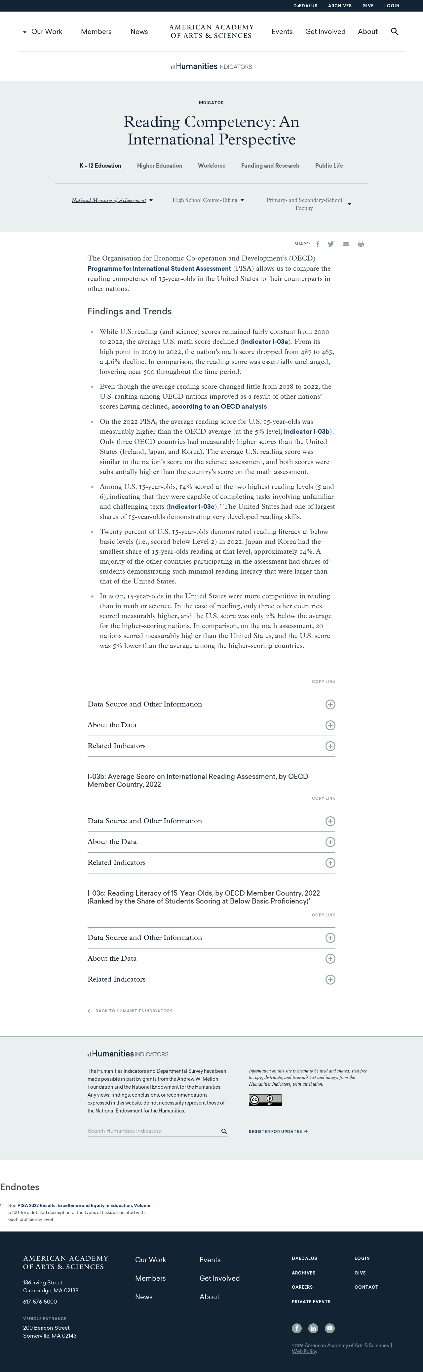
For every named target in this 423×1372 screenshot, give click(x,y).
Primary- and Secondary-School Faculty (304, 204)
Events (282, 32)
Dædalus (305, 6)
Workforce (212, 166)
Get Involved (325, 32)
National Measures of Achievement (109, 200)
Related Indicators (117, 746)
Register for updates (275, 1132)
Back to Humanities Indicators (134, 1011)
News (139, 32)
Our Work (46, 32)
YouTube (330, 1328)
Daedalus (304, 1259)
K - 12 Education (100, 166)
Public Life (329, 166)
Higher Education (159, 166)
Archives (340, 6)
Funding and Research (270, 166)
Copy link (323, 682)
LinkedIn (313, 1328)
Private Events (311, 1302)
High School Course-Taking (205, 200)
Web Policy (304, 1352)
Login (392, 6)
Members (96, 32)
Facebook (297, 1328)
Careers (302, 1288)
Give (368, 6)
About (368, 32)
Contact (366, 1288)
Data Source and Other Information (145, 704)
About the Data (112, 725)
